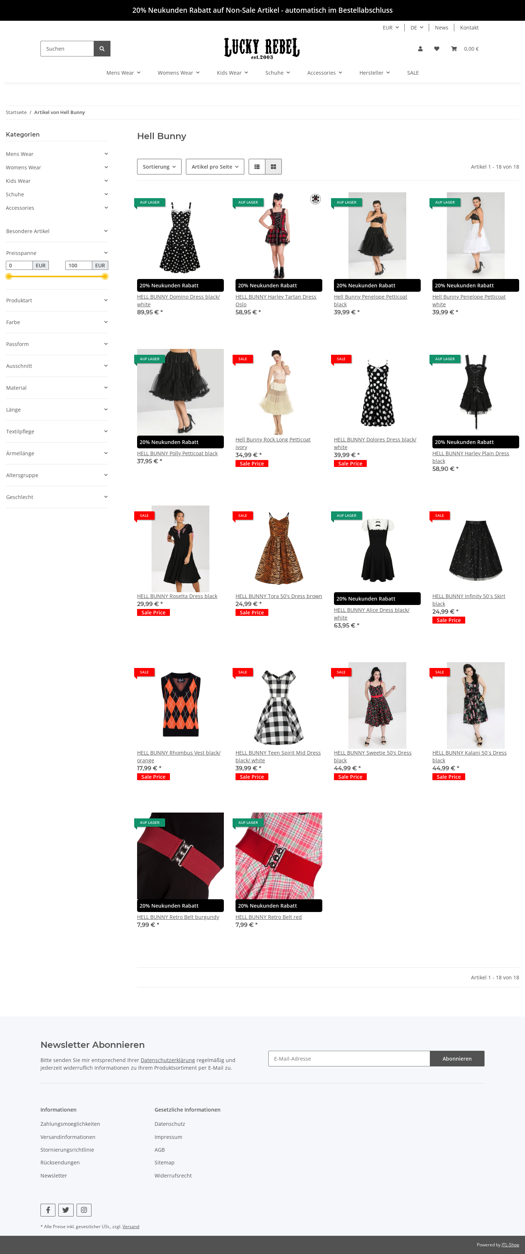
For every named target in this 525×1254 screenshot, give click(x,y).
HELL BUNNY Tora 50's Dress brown (279, 596)
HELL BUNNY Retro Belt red (269, 916)
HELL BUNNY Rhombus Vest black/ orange (179, 756)
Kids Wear (18, 180)
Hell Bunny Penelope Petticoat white (469, 300)
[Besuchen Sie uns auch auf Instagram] (84, 1210)
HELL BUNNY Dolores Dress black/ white (375, 443)
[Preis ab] (19, 265)
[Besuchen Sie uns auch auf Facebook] (47, 1210)
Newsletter (53, 1175)
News (441, 27)
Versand (130, 1226)
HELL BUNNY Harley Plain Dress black (470, 457)
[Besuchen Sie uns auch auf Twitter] (65, 1210)
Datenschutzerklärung (168, 1060)
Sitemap (165, 1162)
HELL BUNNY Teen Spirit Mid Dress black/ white (278, 756)
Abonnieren (457, 1058)
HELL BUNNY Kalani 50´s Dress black (469, 756)
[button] (420, 48)
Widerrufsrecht (173, 1175)
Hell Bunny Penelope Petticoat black (370, 300)
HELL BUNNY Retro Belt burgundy (178, 916)
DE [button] (414, 27)
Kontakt (469, 27)
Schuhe (15, 194)
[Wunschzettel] (436, 48)
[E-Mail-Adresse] (349, 1058)
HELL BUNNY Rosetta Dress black (177, 596)
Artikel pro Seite (212, 166)
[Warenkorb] (465, 48)
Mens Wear (20, 153)
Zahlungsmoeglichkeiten (70, 1123)
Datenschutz (170, 1123)
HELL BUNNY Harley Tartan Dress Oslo (276, 300)
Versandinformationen (68, 1136)
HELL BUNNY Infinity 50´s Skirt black (468, 600)
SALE (413, 72)
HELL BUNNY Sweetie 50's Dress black (373, 756)
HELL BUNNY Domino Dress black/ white (178, 300)
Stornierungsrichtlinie (67, 1149)
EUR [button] (388, 27)
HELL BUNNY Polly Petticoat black (177, 453)
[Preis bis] (78, 265)
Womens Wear (23, 167)
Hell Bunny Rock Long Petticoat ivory (273, 443)
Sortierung (156, 166)
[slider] (9, 277)
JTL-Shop (510, 1245)
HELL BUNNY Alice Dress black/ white (371, 613)
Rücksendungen (60, 1162)
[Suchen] (67, 48)
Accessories (20, 207)
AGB (160, 1149)
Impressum (168, 1136)
